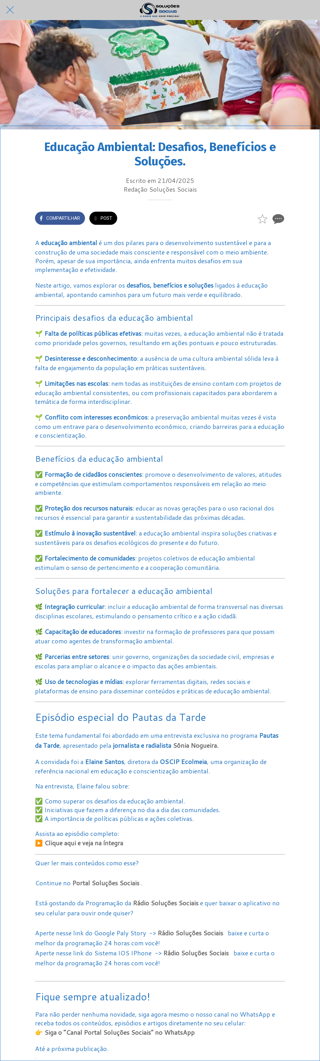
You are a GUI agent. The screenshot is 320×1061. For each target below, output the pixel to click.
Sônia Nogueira (195, 745)
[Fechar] (10, 10)
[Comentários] (277, 218)
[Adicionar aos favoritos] (262, 218)
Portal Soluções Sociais (105, 882)
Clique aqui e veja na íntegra (83, 842)
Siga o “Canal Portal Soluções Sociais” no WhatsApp (119, 1032)
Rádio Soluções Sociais (165, 902)
